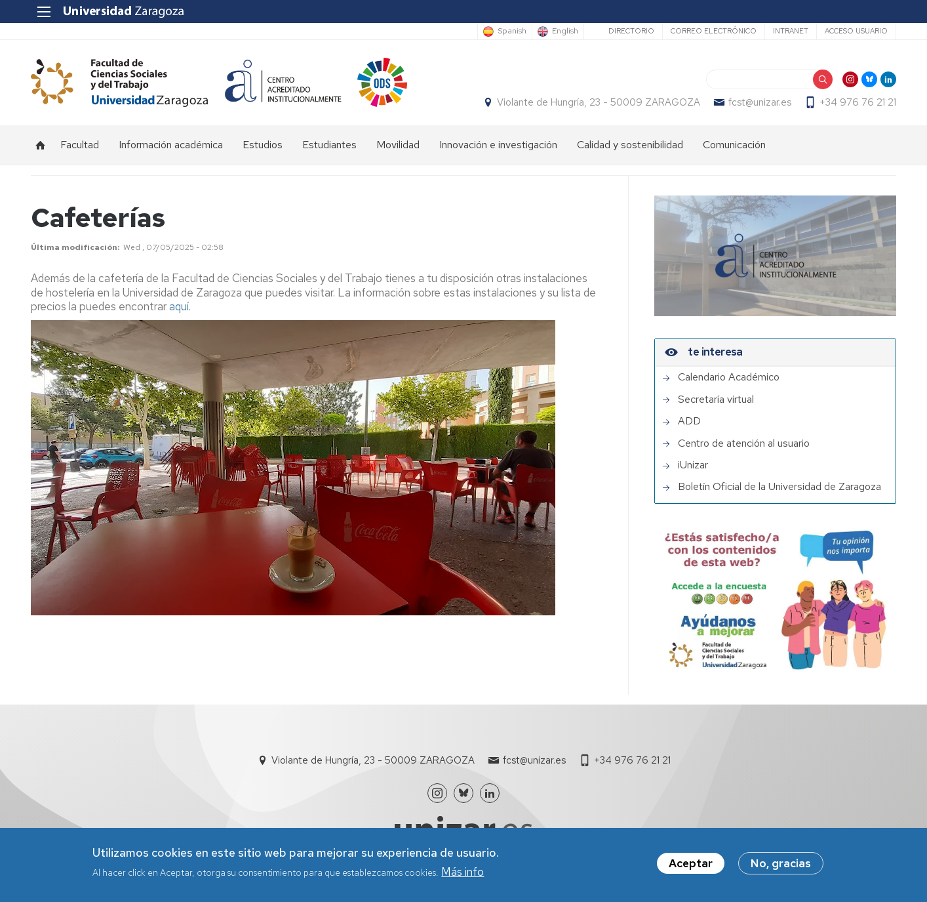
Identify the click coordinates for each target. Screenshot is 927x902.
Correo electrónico (714, 30)
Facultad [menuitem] (79, 145)
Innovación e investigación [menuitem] (498, 145)
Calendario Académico (728, 377)
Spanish (512, 31)
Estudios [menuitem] (263, 145)
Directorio (631, 30)
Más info (462, 874)
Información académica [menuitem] (171, 145)
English (565, 31)
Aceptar (691, 866)
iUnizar (693, 465)
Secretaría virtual (716, 399)
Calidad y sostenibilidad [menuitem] (630, 145)
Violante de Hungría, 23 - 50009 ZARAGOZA (598, 102)
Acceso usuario (856, 30)
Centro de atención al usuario (744, 443)
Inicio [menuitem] (40, 145)
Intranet (790, 30)
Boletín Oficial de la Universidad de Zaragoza (779, 487)
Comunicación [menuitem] (734, 145)
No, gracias (781, 866)
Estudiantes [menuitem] (329, 145)
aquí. (180, 306)
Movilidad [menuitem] (398, 145)
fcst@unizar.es (759, 102)
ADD (689, 421)
